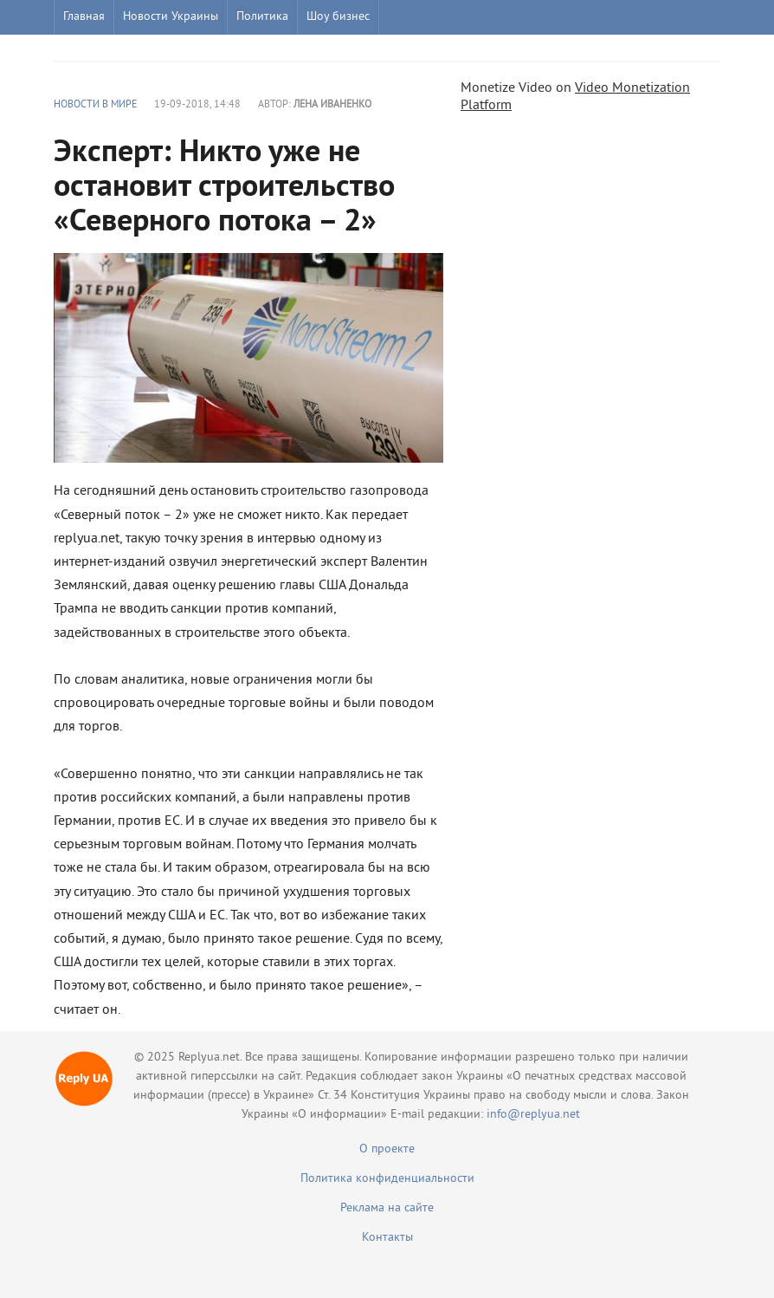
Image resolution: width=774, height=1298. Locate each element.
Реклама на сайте (387, 1208)
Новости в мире (95, 105)
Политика (262, 17)
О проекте (387, 1149)
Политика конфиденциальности (387, 1178)
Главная (84, 17)
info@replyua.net (533, 1114)
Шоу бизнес (338, 17)
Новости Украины (170, 17)
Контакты (387, 1237)
